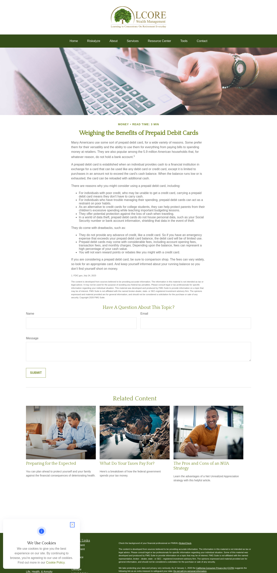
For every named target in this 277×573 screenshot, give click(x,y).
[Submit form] (36, 373)
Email (144, 313)
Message (32, 338)
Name (30, 313)
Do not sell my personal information (190, 571)
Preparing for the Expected (51, 463)
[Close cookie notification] (72, 525)
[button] (74, 41)
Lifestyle (76, 569)
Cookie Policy (55, 562)
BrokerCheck (185, 543)
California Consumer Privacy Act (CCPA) (215, 568)
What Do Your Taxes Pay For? (127, 463)
